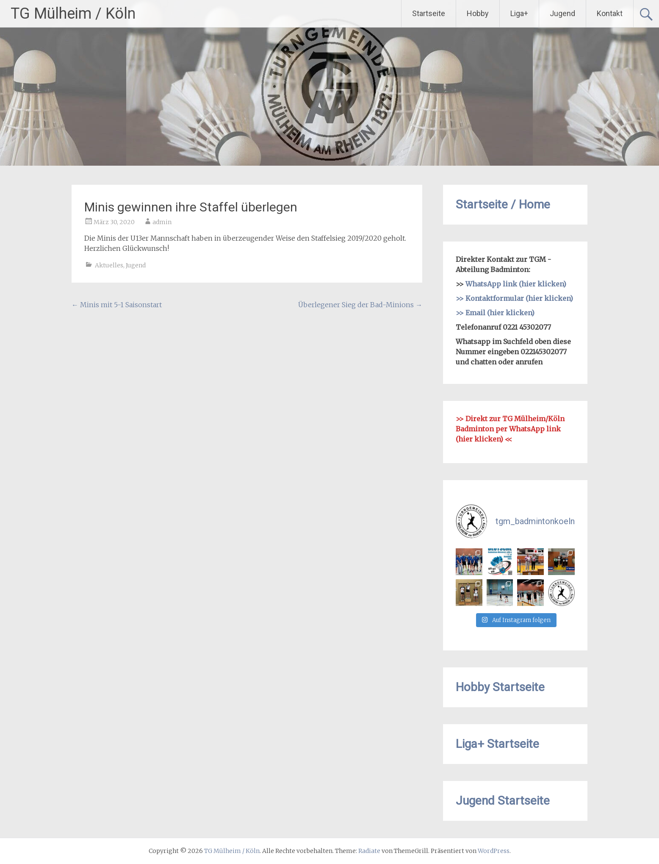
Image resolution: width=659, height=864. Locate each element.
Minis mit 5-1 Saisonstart (117, 304)
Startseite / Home (503, 204)
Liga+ (519, 13)
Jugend (562, 13)
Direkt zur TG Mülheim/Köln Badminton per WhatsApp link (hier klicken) (510, 428)
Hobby (478, 13)
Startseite (428, 13)
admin (162, 222)
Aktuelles (109, 265)
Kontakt (610, 13)
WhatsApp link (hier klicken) (515, 284)
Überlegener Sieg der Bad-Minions (360, 304)
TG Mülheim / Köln (73, 13)
